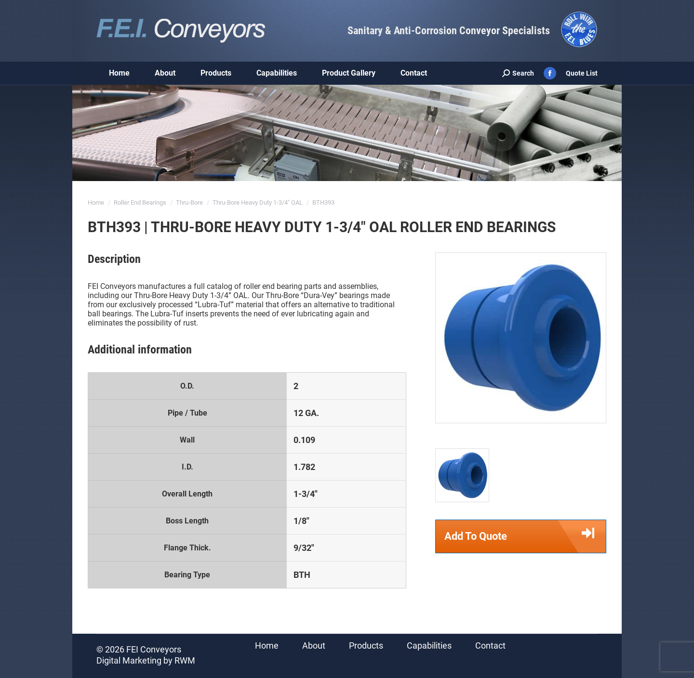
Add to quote (525, 536)
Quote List (582, 73)
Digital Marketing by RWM (145, 660)
